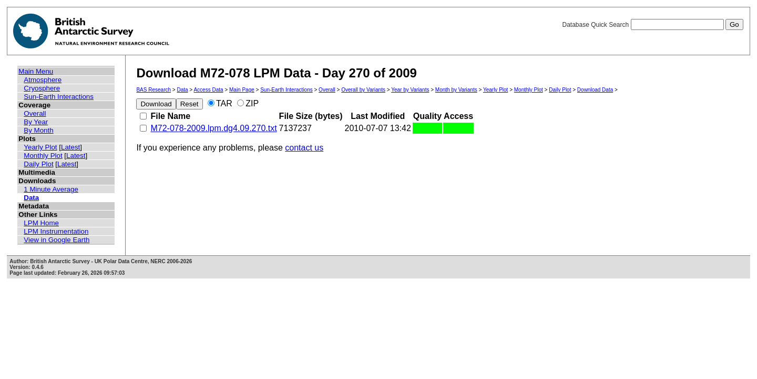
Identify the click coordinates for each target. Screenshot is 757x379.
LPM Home (41, 223)
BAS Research (153, 90)
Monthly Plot (43, 155)
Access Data (208, 90)
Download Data (595, 90)
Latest (70, 147)
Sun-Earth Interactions (59, 97)
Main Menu (35, 71)
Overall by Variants (363, 90)
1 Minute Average (51, 189)
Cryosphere (42, 88)
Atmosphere (43, 80)
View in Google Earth (56, 240)
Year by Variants (410, 90)
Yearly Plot (40, 147)
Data (31, 198)
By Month (38, 130)
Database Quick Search (652, 24)
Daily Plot (38, 164)
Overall (35, 113)
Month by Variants (456, 90)
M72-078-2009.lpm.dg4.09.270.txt (213, 128)
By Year (36, 122)
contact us (304, 147)
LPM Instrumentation (56, 231)
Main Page (241, 90)
